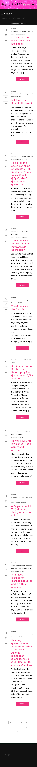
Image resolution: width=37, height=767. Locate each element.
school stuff (30, 31)
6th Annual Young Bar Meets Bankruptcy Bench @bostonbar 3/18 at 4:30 (22, 372)
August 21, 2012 (19, 571)
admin (14, 28)
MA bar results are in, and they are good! (20, 40)
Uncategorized (15, 234)
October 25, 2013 (20, 34)
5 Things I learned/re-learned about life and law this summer (22, 580)
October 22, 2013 (16, 96)
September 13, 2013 (21, 159)
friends (15, 565)
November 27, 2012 (20, 437)
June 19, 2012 (19, 637)
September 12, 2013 (21, 237)
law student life (21, 23)
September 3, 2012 (20, 502)
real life (24, 31)
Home (12, 23)
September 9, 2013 (16, 302)
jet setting (20, 565)
